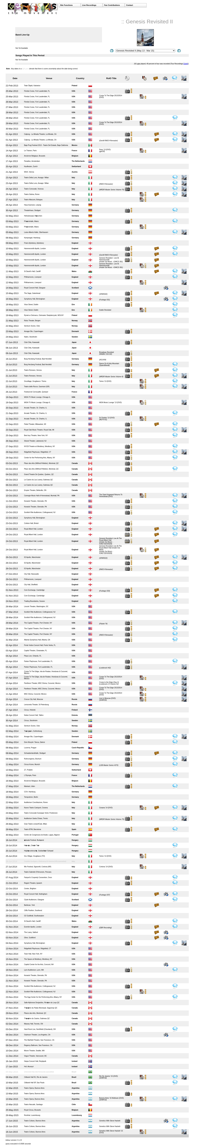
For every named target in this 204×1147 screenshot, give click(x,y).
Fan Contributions (112, 5)
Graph (185, 64)
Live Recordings (89, 5)
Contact (129, 5)
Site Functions (66, 5)
